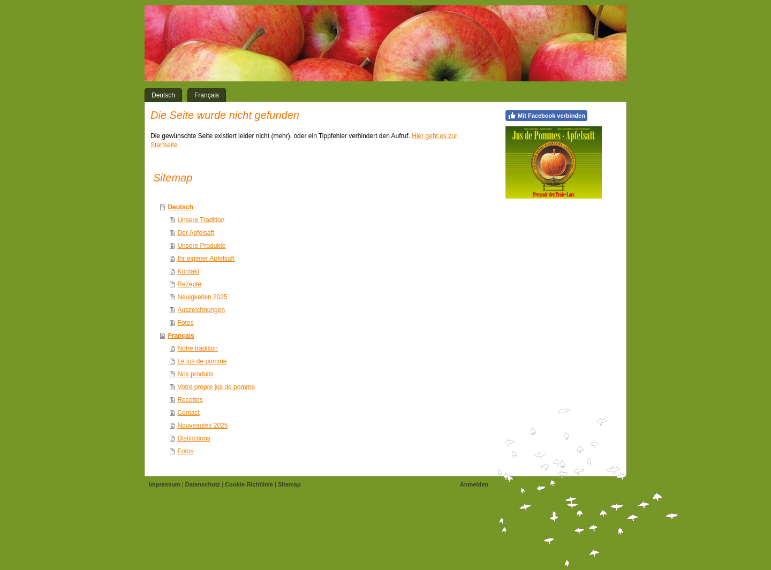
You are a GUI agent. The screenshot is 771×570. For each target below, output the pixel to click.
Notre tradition (197, 348)
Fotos (185, 322)
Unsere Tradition (200, 220)
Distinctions (193, 438)
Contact (188, 412)
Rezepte (189, 284)
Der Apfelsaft (195, 233)
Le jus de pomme (201, 361)
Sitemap (289, 484)
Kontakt (188, 271)
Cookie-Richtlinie (249, 484)
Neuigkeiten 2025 (202, 297)
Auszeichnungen (201, 310)
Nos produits (195, 374)
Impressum (164, 484)
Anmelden (474, 484)
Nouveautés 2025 (202, 425)
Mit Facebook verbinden (546, 115)
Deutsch (180, 207)
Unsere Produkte (201, 245)
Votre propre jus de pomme (216, 387)
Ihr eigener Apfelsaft (206, 258)
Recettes (189, 400)
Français (181, 335)
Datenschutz (202, 484)
